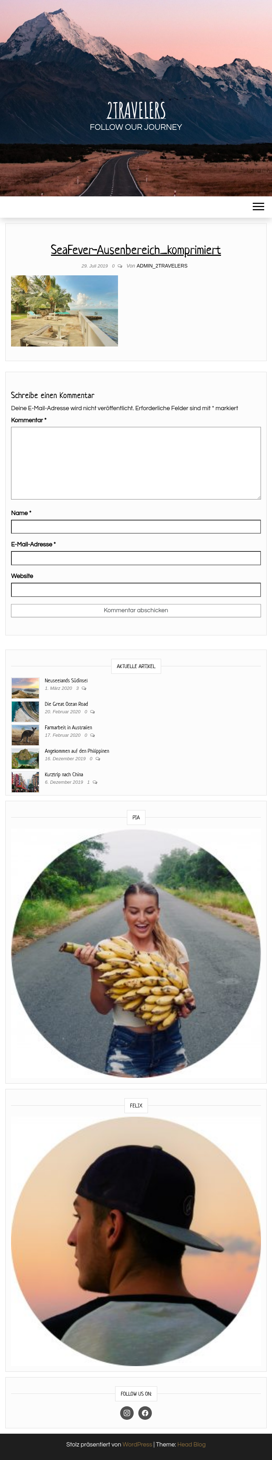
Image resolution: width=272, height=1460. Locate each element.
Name (21, 513)
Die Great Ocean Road (66, 703)
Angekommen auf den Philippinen (77, 750)
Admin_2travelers (162, 266)
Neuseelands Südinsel (66, 680)
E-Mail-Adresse (33, 544)
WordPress (137, 1445)
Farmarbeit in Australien (68, 727)
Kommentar (28, 420)
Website (22, 576)
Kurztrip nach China (64, 774)
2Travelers (136, 109)
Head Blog (191, 1445)
